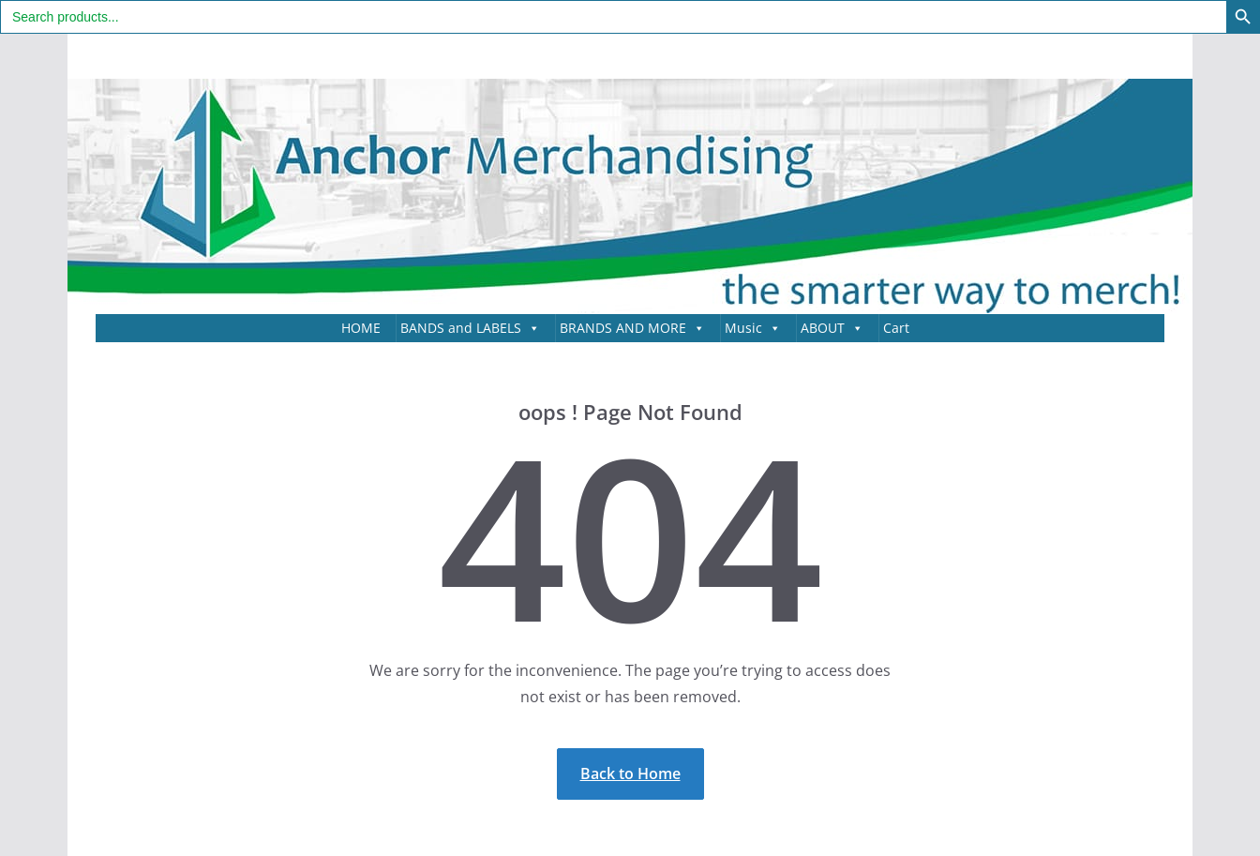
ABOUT (832, 328)
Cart (896, 328)
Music (753, 328)
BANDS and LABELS (470, 328)
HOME (361, 328)
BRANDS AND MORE (632, 328)
